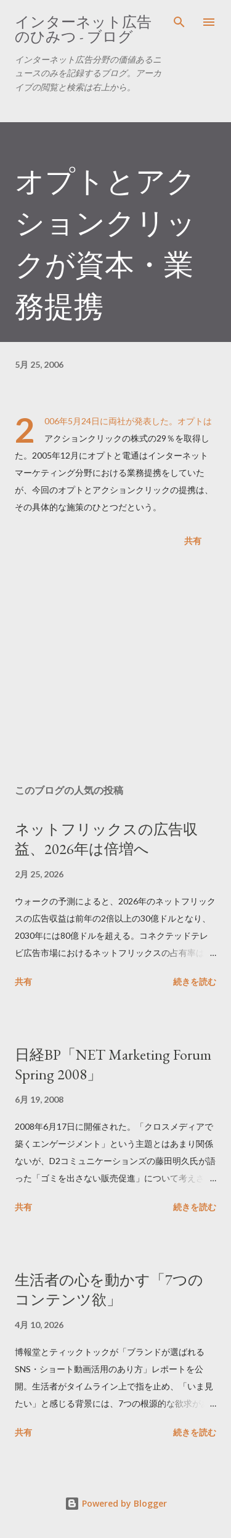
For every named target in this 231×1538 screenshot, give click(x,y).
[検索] (179, 22)
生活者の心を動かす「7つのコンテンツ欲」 (109, 1289)
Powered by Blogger (116, 1503)
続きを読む (194, 981)
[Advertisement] (115, 668)
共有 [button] (192, 540)
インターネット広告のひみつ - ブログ (83, 29)
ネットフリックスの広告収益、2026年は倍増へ (106, 839)
